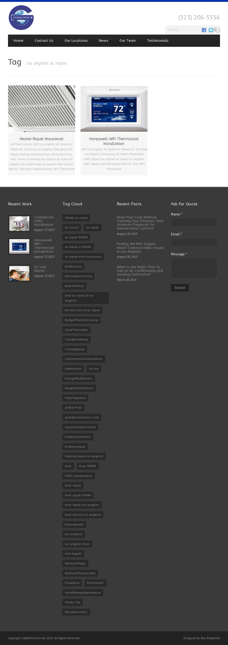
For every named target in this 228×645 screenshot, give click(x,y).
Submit (179, 288)
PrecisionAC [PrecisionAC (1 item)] (95, 583)
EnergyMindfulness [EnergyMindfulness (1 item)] (79, 378)
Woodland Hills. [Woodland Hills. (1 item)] (76, 612)
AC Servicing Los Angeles (36, 149)
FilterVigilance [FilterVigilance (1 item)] (75, 398)
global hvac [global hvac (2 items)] (73, 407)
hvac (69, 154)
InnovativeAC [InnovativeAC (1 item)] (74, 524)
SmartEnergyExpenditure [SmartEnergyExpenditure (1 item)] (83, 592)
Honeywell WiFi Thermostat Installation (114, 141)
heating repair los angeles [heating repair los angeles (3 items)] (84, 456)
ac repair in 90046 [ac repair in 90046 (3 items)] (78, 247)
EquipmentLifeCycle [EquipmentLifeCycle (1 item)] (79, 388)
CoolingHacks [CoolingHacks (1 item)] (75, 349)
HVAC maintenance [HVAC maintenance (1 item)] (79, 476)
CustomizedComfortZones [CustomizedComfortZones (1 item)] (84, 359)
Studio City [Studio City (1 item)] (72, 602)
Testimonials (158, 41)
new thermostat (110, 164)
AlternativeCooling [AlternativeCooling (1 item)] (78, 276)
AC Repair (123, 149)
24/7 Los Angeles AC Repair (51, 144)
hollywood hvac (40, 154)
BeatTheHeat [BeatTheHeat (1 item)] (74, 286)
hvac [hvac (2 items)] (68, 466)
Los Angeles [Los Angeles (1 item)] (73, 534)
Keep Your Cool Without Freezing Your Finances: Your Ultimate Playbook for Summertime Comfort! (140, 223)
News (103, 41)
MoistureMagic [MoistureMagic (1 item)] (75, 563)
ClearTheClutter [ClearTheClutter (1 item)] (76, 330)
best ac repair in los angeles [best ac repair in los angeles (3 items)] (79, 297)
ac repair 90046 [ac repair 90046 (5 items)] (76, 237)
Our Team (127, 41)
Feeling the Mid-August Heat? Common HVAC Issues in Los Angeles (140, 247)
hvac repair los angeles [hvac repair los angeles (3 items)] (82, 505)
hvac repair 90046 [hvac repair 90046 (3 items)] (78, 495)
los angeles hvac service (57, 164)
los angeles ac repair (54, 159)
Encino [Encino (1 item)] (94, 369)
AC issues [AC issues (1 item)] (72, 227)
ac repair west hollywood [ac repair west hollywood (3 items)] (83, 257)
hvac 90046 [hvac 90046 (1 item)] (87, 466)
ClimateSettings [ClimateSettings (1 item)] (76, 339)
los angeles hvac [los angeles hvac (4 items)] (77, 544)
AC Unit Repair (40, 269)
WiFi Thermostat (64, 169)
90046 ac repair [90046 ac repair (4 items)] (76, 218)
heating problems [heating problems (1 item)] (78, 437)
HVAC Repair (92, 159)
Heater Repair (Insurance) (41, 139)
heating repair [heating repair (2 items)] (75, 446)
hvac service (18, 159)
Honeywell (58, 154)
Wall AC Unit (16, 169)
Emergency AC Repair (115, 154)
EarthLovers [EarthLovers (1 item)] (73, 369)
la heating (33, 159)
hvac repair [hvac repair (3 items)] (73, 485)
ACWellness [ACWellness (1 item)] (73, 266)
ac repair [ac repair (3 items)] (92, 227)
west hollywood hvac (39, 169)
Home (18, 41)
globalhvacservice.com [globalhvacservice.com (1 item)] (82, 417)
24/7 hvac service (21, 144)
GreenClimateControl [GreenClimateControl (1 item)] (80, 427)
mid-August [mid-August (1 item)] (73, 553)
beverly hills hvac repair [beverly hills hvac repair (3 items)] (82, 310)
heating (25, 154)
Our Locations (76, 41)
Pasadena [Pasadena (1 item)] (72, 583)
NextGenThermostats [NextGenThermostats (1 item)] (80, 573)
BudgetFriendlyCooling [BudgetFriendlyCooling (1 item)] (81, 320)
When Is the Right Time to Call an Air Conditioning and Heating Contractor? (140, 271)
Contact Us (44, 41)
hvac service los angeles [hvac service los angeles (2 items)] (83, 515)
